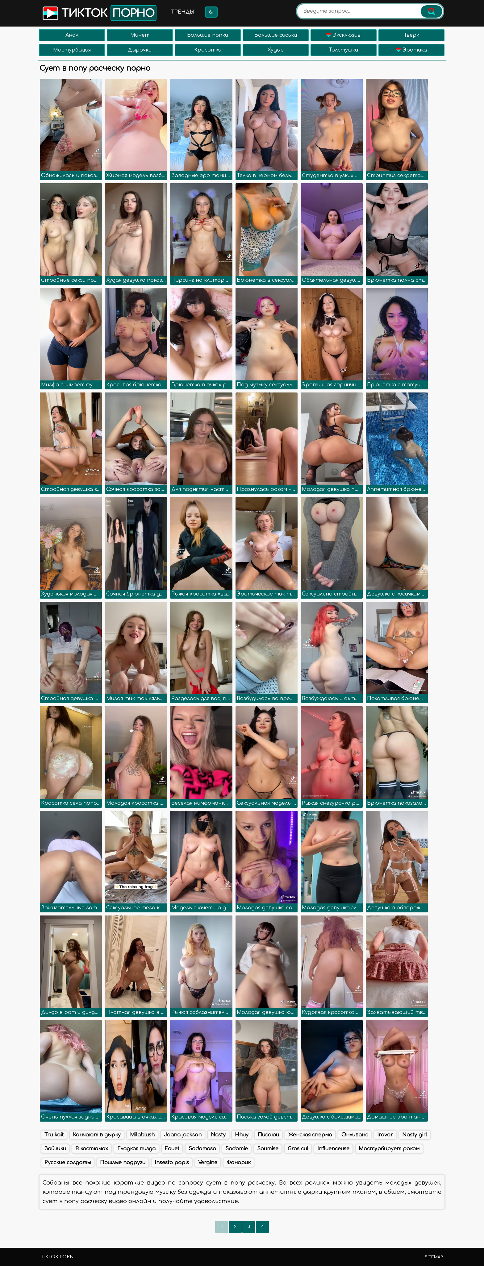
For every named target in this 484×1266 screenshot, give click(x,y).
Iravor (385, 1135)
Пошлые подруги (122, 1162)
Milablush (142, 1135)
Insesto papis (172, 1162)
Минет (139, 35)
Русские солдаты (67, 1162)
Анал (71, 35)
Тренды (182, 12)
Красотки (207, 50)
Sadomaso (202, 1149)
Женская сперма (310, 1135)
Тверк (411, 35)
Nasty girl (414, 1135)
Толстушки (343, 50)
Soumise (267, 1149)
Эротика (411, 50)
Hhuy (241, 1135)
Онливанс (354, 1135)
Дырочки (140, 50)
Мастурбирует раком (389, 1149)
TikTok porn (57, 1257)
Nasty (218, 1135)
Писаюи (268, 1135)
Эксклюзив (343, 35)
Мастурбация (72, 50)
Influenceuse (333, 1149)
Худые (276, 50)
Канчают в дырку (97, 1135)
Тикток (98, 13)
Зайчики (55, 1149)
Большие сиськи (275, 35)
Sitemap (434, 1257)
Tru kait (54, 1135)
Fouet (172, 1149)
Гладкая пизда (136, 1149)
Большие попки (207, 35)
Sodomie (236, 1149)
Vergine (207, 1162)
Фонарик (239, 1162)
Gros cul (298, 1149)
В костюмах (91, 1149)
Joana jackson (183, 1135)
